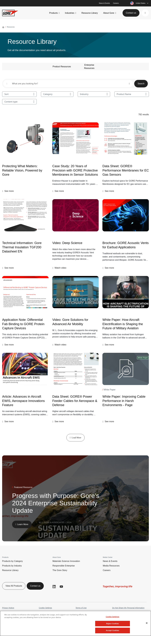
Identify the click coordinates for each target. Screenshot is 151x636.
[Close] (147, 623)
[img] (75, 138)
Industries (69, 13)
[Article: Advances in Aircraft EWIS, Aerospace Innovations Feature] (25, 369)
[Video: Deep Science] (75, 215)
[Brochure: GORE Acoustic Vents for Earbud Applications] (125, 215)
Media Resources (111, 566)
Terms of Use (81, 608)
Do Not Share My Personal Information (128, 608)
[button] (145, 13)
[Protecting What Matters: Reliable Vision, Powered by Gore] (25, 138)
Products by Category (12, 561)
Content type (19, 101)
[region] (75, 623)
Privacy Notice (8, 608)
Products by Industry (12, 566)
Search (141, 83)
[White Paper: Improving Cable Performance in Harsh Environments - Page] (125, 369)
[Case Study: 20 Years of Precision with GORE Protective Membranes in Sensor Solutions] (75, 138)
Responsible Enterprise (63, 566)
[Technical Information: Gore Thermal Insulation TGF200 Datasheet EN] (25, 215)
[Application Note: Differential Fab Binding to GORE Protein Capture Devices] (25, 292)
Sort (19, 94)
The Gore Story (59, 570)
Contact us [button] (131, 13)
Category (57, 94)
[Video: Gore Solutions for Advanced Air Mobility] (75, 322)
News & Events (104, 3)
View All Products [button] (14, 586)
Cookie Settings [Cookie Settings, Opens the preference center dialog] (112, 616)
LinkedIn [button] (54, 586)
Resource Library (89, 13)
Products (53, 13)
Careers (116, 3)
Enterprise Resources (89, 66)
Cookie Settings (45, 608)
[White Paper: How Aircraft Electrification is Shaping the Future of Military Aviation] (125, 292)
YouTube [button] (61, 586)
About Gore (108, 13)
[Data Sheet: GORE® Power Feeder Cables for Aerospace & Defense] (75, 369)
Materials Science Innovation (66, 561)
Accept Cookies (112, 630)
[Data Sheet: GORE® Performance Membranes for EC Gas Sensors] (125, 138)
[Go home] (3, 27)
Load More (75, 437)
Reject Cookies (112, 623)
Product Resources (62, 66)
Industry (94, 94)
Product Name (132, 94)
